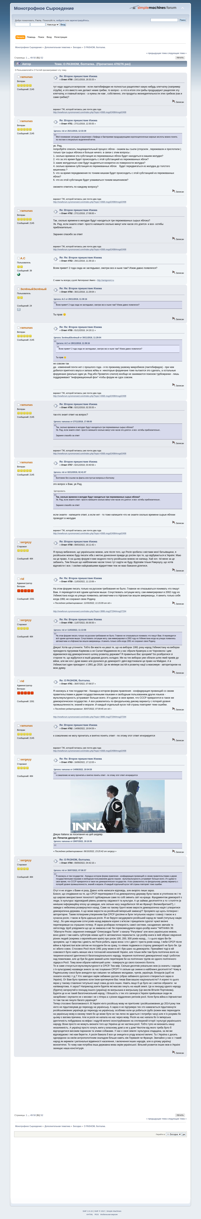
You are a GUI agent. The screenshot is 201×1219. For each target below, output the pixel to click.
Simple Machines (113, 1211)
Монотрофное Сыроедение (44, 8)
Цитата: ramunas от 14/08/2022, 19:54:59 (73, 769)
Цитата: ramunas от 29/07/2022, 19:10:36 (73, 841)
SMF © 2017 (99, 1211)
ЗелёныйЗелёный (33, 289)
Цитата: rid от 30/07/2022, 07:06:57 (70, 870)
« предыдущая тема (156, 53)
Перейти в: (160, 1134)
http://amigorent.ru (105, 280)
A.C (22, 258)
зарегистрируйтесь (79, 20)
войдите (60, 20)
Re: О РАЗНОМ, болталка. (74, 680)
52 (42, 58)
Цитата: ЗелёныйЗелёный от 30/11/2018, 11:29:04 (77, 338)
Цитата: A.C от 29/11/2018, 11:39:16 (70, 299)
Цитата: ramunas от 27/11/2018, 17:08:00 (73, 422)
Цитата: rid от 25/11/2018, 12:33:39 (70, 131)
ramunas (26, 76)
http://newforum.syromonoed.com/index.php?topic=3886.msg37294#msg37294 (89, 611)
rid (22, 578)
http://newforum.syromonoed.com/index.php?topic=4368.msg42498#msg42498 (89, 112)
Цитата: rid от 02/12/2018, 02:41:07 (70, 472)
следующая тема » (177, 53)
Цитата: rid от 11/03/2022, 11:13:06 (70, 630)
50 (34, 58)
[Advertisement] (100, 1084)
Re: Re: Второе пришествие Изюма (80, 257)
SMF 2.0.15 (88, 1211)
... (29, 58)
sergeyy (26, 542)
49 (31, 58)
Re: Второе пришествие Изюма (78, 76)
